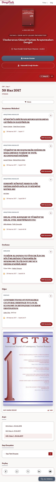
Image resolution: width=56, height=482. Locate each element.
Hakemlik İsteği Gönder (28, 65)
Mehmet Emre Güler (19, 160)
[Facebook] (6, 471)
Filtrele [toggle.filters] (28, 102)
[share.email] (50, 471)
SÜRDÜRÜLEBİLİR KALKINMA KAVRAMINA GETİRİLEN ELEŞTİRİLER (26, 120)
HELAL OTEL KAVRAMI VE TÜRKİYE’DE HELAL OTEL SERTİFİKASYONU (24, 218)
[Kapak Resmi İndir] (50, 410)
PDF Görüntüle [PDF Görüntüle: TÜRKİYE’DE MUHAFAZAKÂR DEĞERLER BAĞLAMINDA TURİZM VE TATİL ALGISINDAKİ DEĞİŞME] (46, 171)
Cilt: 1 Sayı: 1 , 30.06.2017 (14, 436)
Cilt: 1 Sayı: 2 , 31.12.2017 (13, 431)
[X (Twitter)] (28, 471)
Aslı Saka (6, 193)
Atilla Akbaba (7, 224)
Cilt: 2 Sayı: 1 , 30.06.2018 (14, 426)
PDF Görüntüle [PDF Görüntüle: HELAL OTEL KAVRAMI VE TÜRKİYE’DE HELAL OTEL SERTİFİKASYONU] (46, 235)
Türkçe (45, 2)
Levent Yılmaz (8, 160)
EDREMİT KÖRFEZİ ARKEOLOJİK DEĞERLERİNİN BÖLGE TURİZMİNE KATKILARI (22, 186)
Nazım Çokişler (8, 126)
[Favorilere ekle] (50, 115)
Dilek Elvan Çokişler (19, 126)
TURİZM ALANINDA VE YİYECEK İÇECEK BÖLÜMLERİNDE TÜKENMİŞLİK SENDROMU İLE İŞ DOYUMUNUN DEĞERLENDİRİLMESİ (24, 259)
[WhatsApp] (17, 471)
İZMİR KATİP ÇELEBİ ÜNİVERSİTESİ (32, 35)
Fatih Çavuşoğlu (17, 224)
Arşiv (4, 417)
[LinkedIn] (39, 471)
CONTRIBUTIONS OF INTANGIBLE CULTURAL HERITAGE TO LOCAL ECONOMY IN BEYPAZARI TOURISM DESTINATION (22, 304)
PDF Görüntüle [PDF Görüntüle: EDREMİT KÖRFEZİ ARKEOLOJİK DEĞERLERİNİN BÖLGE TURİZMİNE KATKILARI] (46, 205)
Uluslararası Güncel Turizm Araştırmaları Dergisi (28, 41)
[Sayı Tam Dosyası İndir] (50, 453)
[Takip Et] (44, 76)
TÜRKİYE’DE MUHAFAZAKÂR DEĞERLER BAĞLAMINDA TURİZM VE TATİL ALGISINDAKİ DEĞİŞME (24, 153)
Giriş (51, 2)
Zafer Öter (7, 313)
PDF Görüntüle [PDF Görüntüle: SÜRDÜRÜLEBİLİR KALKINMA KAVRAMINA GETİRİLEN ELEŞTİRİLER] (46, 138)
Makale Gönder (28, 58)
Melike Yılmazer (17, 268)
